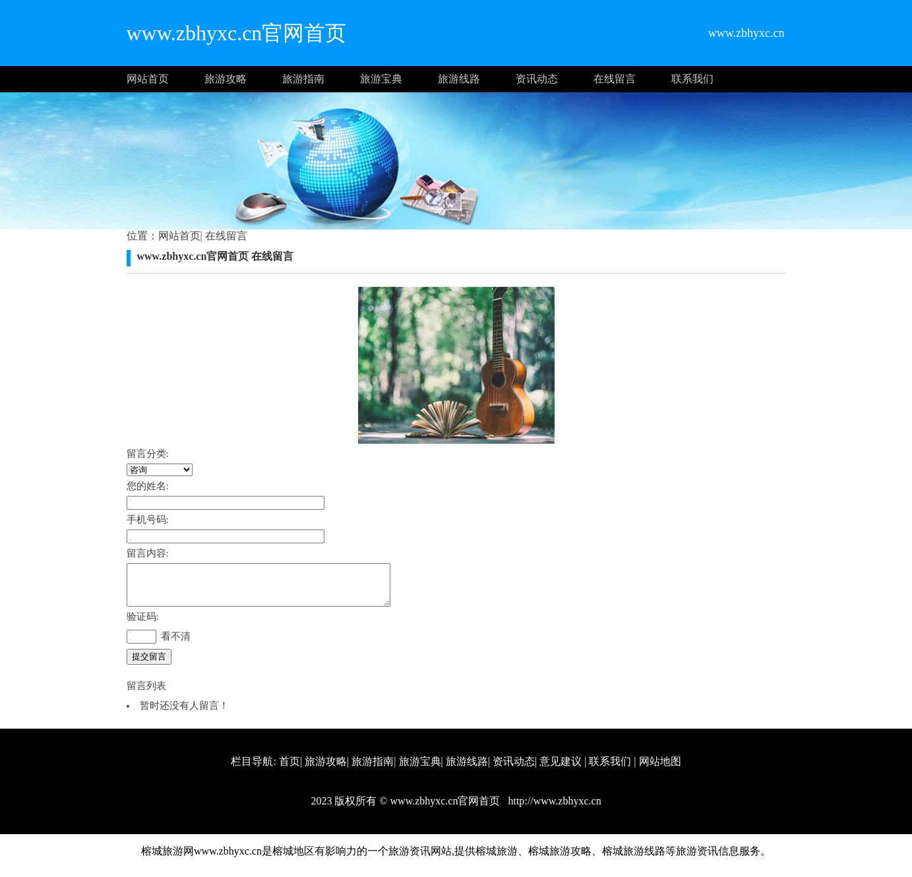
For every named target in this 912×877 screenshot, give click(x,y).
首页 (289, 769)
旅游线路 (459, 78)
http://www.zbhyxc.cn (553, 808)
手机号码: (148, 519)
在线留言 (614, 78)
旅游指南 (303, 78)
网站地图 (660, 769)
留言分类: (148, 453)
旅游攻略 (225, 78)
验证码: (143, 624)
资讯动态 (537, 78)
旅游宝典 (381, 78)
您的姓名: (148, 486)
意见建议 (560, 769)
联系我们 (692, 78)
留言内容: (148, 553)
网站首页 (148, 78)
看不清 (176, 644)
